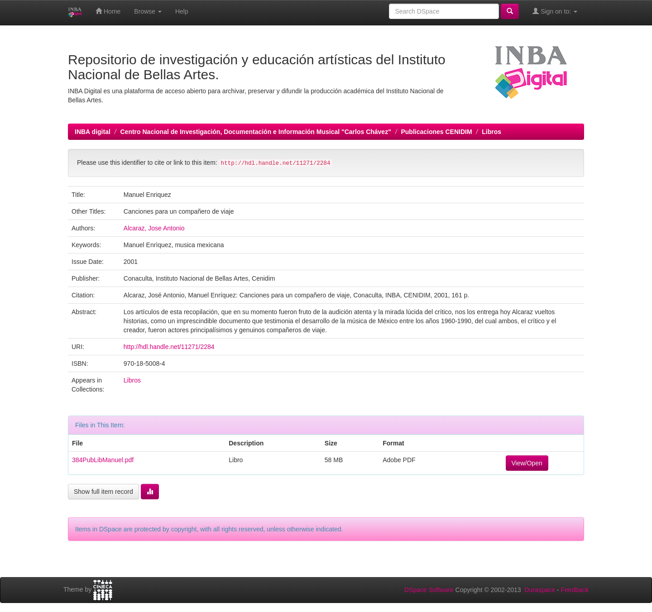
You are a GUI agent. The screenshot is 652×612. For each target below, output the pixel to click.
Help (181, 11)
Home (108, 11)
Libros (491, 131)
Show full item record (103, 491)
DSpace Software (429, 589)
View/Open (527, 463)
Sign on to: (554, 11)
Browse (148, 11)
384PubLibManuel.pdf (103, 460)
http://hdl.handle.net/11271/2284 (169, 346)
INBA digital (92, 131)
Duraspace (539, 589)
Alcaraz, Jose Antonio (154, 228)
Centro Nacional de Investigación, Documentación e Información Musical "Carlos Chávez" (255, 131)
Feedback (575, 589)
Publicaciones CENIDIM (436, 131)
